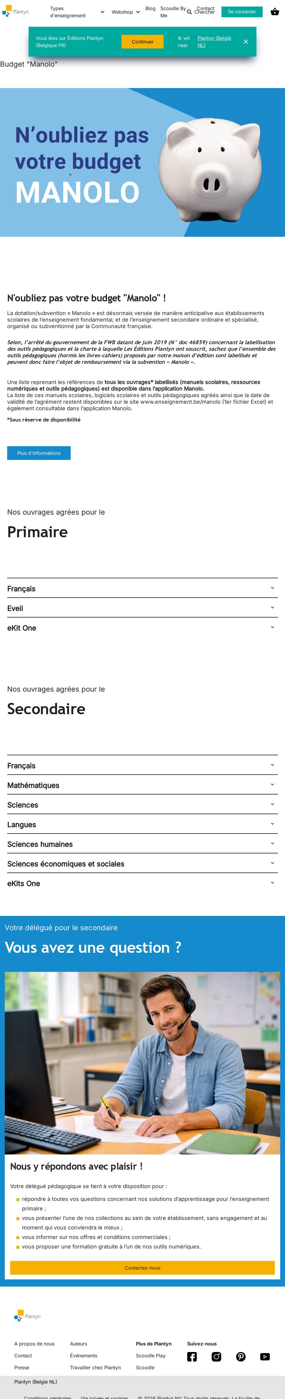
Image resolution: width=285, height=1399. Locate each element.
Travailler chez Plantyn (95, 1367)
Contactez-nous (142, 1268)
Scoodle (145, 1367)
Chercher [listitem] (201, 12)
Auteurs (78, 1344)
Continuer (143, 42)
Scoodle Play (150, 1356)
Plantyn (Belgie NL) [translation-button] (35, 1382)
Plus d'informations (39, 453)
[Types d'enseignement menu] (77, 12)
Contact (23, 1356)
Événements (83, 1356)
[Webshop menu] (126, 12)
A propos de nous (34, 1344)
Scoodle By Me (173, 11)
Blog (150, 8)
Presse (21, 1367)
